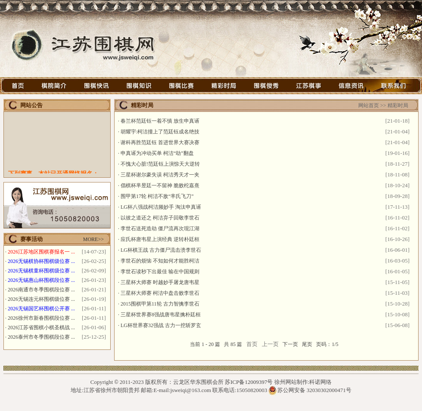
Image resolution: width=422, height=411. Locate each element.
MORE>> (93, 239)
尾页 (307, 344)
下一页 (290, 344)
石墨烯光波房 (211, 407)
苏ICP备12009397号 (249, 382)
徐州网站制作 (291, 382)
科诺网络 (320, 382)
